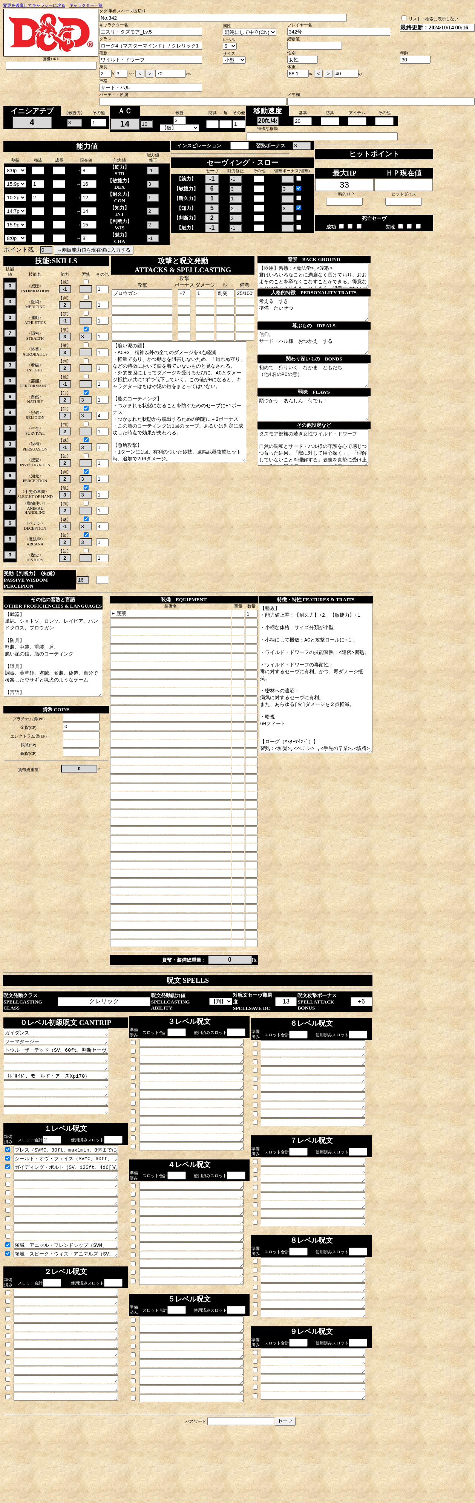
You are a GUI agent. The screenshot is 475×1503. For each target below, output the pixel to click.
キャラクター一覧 (86, 5)
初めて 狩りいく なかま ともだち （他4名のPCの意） (323, 391)
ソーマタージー (62, 1058)
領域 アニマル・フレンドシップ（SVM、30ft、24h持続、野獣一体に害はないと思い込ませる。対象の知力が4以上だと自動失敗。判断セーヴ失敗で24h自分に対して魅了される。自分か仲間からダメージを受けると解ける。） (72, 1285)
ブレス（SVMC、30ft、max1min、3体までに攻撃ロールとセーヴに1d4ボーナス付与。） (72, 1177)
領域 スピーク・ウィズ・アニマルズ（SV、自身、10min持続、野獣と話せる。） (72, 1295)
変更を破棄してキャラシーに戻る (34, 5)
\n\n (15, 170)
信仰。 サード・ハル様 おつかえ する (323, 353)
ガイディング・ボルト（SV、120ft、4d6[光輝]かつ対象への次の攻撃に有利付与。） (72, 1197)
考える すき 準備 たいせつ (323, 316)
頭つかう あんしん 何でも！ (323, 429)
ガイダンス (62, 1049)
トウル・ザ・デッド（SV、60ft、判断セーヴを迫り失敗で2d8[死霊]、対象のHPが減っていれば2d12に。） (62, 1068)
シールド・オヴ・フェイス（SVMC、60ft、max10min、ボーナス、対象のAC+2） (72, 1187)
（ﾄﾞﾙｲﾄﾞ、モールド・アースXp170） (62, 1098)
